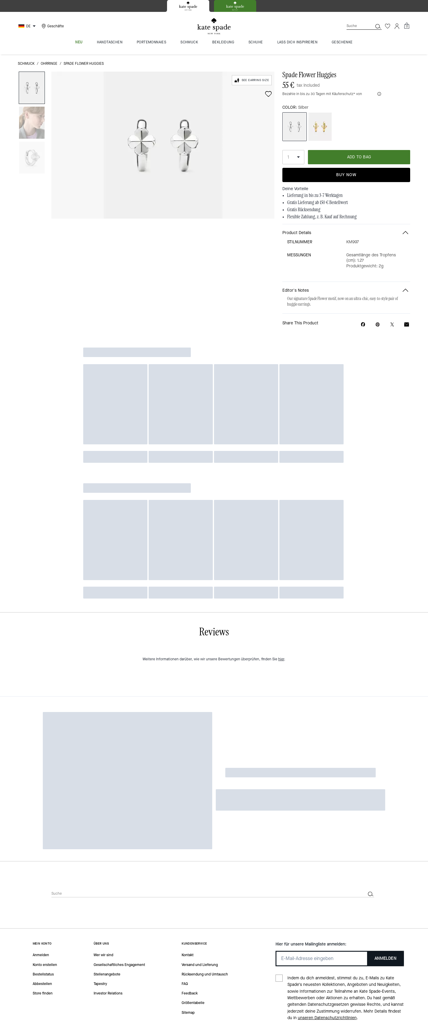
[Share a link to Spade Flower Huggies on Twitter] (392, 324)
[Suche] (355, 26)
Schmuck (26, 63)
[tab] (188, 6)
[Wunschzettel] (387, 26)
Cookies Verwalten (184, 932)
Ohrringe (49, 63)
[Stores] (52, 26)
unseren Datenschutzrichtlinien (327, 855)
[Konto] (397, 26)
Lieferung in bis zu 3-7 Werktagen (315, 195)
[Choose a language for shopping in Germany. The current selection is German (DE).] (28, 26)
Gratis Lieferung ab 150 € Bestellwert (317, 202)
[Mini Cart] (406, 26)
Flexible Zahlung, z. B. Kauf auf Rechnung (322, 216)
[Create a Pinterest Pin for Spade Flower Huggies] (377, 324)
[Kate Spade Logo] (214, 26)
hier (281, 674)
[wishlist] (268, 94)
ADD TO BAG (359, 157)
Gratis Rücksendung (303, 209)
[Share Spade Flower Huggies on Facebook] (363, 324)
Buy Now (346, 175)
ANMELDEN (385, 796)
